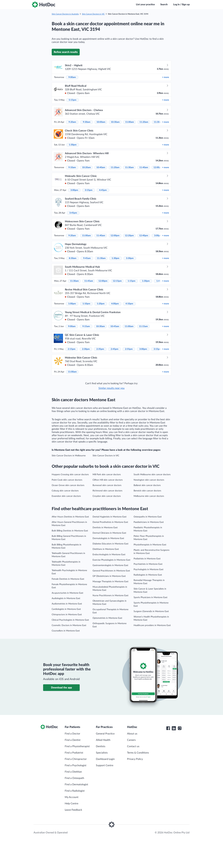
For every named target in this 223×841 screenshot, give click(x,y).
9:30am (86, 122)
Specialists (102, 752)
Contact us (133, 746)
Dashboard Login (105, 759)
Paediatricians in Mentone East (149, 522)
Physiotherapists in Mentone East (150, 545)
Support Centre (104, 765)
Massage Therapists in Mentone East (110, 581)
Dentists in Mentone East (105, 527)
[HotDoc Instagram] (179, 728)
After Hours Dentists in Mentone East (70, 517)
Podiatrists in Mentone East (147, 559)
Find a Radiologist (75, 791)
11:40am (143, 167)
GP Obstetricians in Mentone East (109, 576)
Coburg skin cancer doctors (65, 491)
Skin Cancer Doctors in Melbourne (69, 456)
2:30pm (86, 349)
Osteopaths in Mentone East (148, 517)
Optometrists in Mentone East (107, 618)
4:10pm (129, 304)
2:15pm (71, 349)
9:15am (86, 326)
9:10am (72, 167)
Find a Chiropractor (76, 759)
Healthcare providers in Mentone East (152, 625)
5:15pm (72, 100)
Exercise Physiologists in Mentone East (111, 560)
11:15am (143, 326)
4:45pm (103, 190)
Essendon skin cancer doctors (66, 496)
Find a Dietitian (73, 772)
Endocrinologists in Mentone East (109, 554)
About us (132, 733)
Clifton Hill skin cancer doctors (108, 480)
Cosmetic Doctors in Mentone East (69, 625)
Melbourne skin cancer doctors (149, 496)
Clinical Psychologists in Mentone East (70, 620)
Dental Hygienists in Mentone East (109, 517)
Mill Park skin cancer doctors (107, 474)
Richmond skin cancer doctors (107, 491)
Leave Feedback (73, 810)
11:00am (129, 122)
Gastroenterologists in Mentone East (110, 565)
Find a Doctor (72, 733)
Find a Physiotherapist (77, 746)
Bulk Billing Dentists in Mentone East (70, 531)
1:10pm (86, 304)
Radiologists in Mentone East (148, 575)
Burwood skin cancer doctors (107, 485)
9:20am (72, 122)
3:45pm (73, 213)
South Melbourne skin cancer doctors (152, 474)
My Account (71, 797)
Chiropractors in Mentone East (67, 614)
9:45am (87, 258)
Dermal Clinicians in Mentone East (109, 533)
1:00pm (72, 304)
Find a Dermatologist (76, 784)
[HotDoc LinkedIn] (174, 728)
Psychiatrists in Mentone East (148, 564)
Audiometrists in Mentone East (67, 604)
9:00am (72, 77)
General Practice (105, 733)
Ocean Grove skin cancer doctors (68, 485)
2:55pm (129, 349)
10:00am (101, 122)
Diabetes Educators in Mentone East (110, 544)
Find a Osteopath (74, 778)
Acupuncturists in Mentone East (67, 593)
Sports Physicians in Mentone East (150, 597)
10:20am (86, 167)
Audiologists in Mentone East (66, 598)
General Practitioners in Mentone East (111, 571)
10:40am (100, 167)
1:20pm (101, 304)
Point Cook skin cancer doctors (67, 480)
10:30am (115, 122)
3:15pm (88, 190)
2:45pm (114, 349)
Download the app (61, 687)
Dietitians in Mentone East (106, 549)
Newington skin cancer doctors (149, 480)
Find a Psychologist (75, 765)
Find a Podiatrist (74, 752)
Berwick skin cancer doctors (147, 491)
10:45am (114, 326)
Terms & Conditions (138, 752)
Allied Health (103, 740)
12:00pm (157, 167)
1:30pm (73, 145)
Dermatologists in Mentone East (108, 538)
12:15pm (117, 281)
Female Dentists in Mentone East (68, 579)
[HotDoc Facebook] (168, 728)
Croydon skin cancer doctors (107, 496)
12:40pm (143, 236)
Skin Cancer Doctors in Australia (65, 14)
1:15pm (131, 281)
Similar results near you (111, 388)
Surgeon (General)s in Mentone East (151, 611)
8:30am (72, 258)
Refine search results (66, 52)
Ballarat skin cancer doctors (147, 485)
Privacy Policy (135, 759)
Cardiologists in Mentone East (66, 609)
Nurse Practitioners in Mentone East (110, 595)
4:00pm (115, 304)
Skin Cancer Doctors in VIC (93, 14)
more (165, 77)
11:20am (143, 122)
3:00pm (74, 190)
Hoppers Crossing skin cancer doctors (70, 474)
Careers (131, 740)
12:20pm (129, 236)
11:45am (88, 281)
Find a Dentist (72, 740)
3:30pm (130, 258)
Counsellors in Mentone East (66, 631)
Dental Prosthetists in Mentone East (110, 522)
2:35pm (100, 349)
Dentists (100, 746)
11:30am (158, 122)
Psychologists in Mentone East (148, 569)
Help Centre (71, 803)
